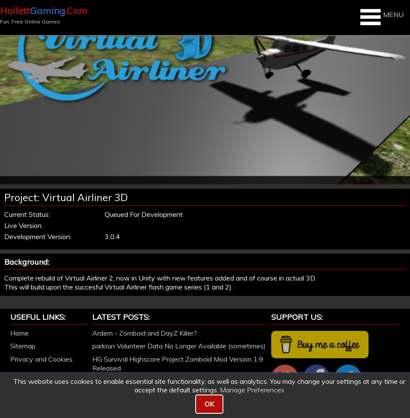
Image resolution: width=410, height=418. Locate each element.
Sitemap (22, 346)
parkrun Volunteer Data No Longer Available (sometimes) (179, 346)
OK (209, 404)
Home (19, 333)
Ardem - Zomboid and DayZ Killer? (144, 333)
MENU (381, 17)
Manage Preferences (252, 390)
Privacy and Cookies (41, 359)
